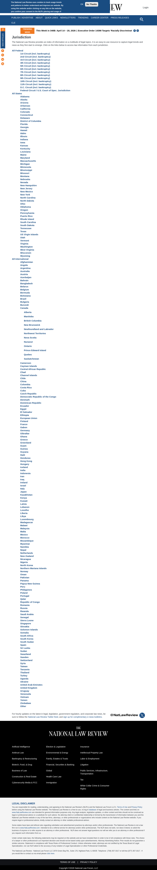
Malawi (23, 525)
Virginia (24, 243)
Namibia (24, 547)
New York (25, 194)
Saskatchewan (31, 359)
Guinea (24, 449)
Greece (24, 439)
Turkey (23, 675)
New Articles (3, 39)
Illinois (23, 136)
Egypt (23, 409)
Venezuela (25, 694)
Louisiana (25, 151)
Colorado (25, 112)
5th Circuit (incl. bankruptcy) (35, 66)
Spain (23, 645)
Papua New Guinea (30, 583)
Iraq (22, 479)
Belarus (24, 286)
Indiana (24, 139)
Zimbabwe (25, 703)
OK (81, 4)
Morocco (24, 537)
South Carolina (28, 222)
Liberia (23, 513)
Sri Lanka (25, 648)
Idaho (23, 133)
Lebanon (24, 507)
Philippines (26, 590)
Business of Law (19, 770)
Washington (26, 246)
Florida (24, 124)
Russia (23, 608)
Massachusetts (28, 161)
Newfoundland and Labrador (39, 329)
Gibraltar (24, 433)
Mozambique (27, 540)
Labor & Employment (89, 758)
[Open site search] (141, 19)
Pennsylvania (27, 213)
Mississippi (26, 170)
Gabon (23, 427)
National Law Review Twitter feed (43, 717)
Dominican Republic (30, 403)
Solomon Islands (29, 629)
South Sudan (27, 642)
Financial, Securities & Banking (60, 764)
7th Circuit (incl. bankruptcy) (35, 72)
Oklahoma (25, 207)
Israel (23, 485)
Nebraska (25, 179)
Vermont (24, 240)
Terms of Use (122, 807)
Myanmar (25, 544)
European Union (28, 418)
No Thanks (91, 4)
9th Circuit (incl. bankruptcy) (35, 78)
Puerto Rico (26, 216)
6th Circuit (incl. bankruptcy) (35, 69)
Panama (24, 580)
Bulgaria (24, 302)
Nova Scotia (30, 337)
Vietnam (24, 697)
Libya (23, 516)
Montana (24, 176)
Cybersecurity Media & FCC (24, 782)
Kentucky (25, 148)
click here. (51, 853)
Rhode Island (27, 219)
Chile (23, 378)
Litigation (84, 764)
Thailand (24, 672)
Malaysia (24, 528)
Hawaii (23, 130)
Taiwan (24, 666)
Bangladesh (26, 283)
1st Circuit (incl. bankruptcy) (35, 53)
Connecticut (26, 115)
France (23, 424)
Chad (23, 372)
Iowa (22, 142)
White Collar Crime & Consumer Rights (94, 787)
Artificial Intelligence (21, 747)
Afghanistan (26, 262)
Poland (24, 593)
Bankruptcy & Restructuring (24, 758)
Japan (23, 491)
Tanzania (24, 669)
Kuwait (23, 501)
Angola (24, 265)
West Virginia (27, 250)
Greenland (25, 442)
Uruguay (24, 691)
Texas (23, 231)
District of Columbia (30, 121)
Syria (23, 663)
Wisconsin (25, 253)
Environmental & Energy (57, 753)
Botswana (25, 295)
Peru (22, 586)
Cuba (23, 390)
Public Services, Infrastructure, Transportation (94, 772)
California (25, 109)
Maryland (25, 158)
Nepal (23, 550)
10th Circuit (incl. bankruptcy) (35, 81)
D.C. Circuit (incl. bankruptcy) (35, 87)
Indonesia (25, 473)
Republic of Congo (30, 602)
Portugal (24, 596)
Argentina (25, 268)
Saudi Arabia (27, 614)
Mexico (24, 534)
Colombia (25, 384)
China (23, 381)
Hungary (24, 464)
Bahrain (24, 280)
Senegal (24, 617)
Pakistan (24, 577)
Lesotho (24, 510)
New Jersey (26, 188)
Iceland (24, 467)
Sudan (23, 651)
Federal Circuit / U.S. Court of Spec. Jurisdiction (45, 90)
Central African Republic (33, 369)
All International (20, 259)
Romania (24, 605)
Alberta (28, 312)
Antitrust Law (18, 753)
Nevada (24, 182)
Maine (23, 155)
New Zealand (27, 556)
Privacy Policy (136, 807)
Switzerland (26, 660)
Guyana (24, 452)
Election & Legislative (56, 747)
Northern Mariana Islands (33, 568)
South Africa (26, 635)
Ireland (23, 482)
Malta (23, 531)
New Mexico (26, 191)
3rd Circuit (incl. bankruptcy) (35, 60)
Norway (24, 571)
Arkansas (25, 105)
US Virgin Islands (29, 234)
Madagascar (26, 522)
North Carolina (27, 197)
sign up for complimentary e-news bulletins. (82, 717)
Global (49, 770)
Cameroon (25, 363)
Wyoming (25, 256)
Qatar (23, 599)
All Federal (17, 50)
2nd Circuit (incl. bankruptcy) (35, 56)
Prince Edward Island (35, 350)
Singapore (25, 623)
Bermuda (25, 292)
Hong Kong (26, 461)
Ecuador (24, 406)
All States (17, 93)
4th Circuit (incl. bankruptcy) (35, 63)
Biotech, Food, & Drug (22, 764)
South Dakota (27, 225)
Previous (135, 31)
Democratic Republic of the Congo (38, 396)
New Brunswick (32, 325)
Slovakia (24, 626)
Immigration (51, 782)
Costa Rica (26, 387)
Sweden (24, 657)
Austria (24, 274)
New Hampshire (28, 185)
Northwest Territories (35, 333)
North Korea (26, 565)
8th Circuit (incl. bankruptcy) (35, 75)
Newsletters (68, 17)
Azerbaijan (25, 277)
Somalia (24, 632)
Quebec (28, 354)
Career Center (99, 17)
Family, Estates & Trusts (57, 758)
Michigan (25, 164)
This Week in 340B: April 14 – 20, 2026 (79, 30)
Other (23, 706)
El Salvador (26, 412)
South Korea (26, 639)
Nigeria (24, 562)
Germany (25, 430)
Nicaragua (25, 559)
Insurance (84, 747)
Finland (24, 421)
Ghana (23, 436)
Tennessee (25, 228)
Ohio (22, 204)
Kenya (23, 498)
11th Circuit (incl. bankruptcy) (35, 84)
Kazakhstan (26, 495)
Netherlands (26, 553)
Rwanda (24, 611)
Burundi (24, 305)
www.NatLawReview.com (22, 812)
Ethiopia (24, 415)
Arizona (24, 102)
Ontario (28, 346)
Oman (23, 574)
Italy (22, 488)
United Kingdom (28, 688)
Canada (24, 308)
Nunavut (28, 342)
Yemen (23, 700)
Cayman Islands (28, 366)
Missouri (24, 173)
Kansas (24, 145)
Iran (22, 476)
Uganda (24, 678)
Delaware (25, 118)
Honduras (25, 458)
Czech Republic (28, 393)
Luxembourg (27, 519)
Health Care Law (53, 776)
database (92, 810)
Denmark (25, 400)
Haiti (22, 455)
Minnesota (25, 167)
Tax (81, 780)
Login (146, 7)
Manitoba (29, 316)
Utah (22, 237)
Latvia (23, 504)
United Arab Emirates (31, 685)
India (22, 470)
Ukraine (24, 681)
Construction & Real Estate (24, 776)
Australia (25, 271)
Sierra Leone (27, 620)
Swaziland (25, 654)
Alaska (23, 99)
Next (138, 31)
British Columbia (32, 320)
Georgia (24, 127)
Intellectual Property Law (91, 753)
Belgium (24, 289)
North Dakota (27, 200)
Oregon (24, 210)
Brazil (23, 299)
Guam (23, 445)
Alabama (24, 96)
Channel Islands (28, 375)
